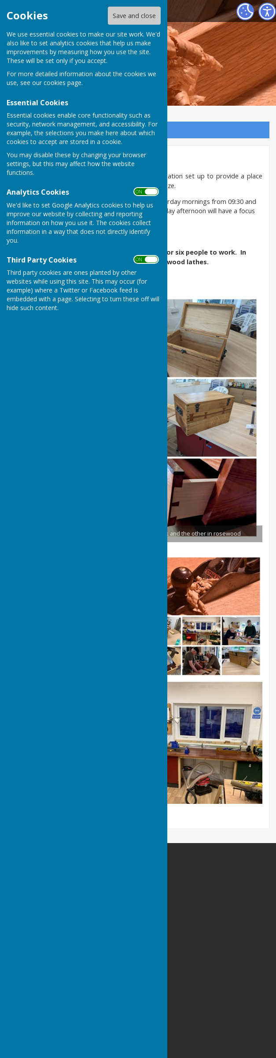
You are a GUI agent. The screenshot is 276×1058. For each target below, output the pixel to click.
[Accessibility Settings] (267, 11)
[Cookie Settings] (245, 11)
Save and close (134, 15)
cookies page (62, 82)
